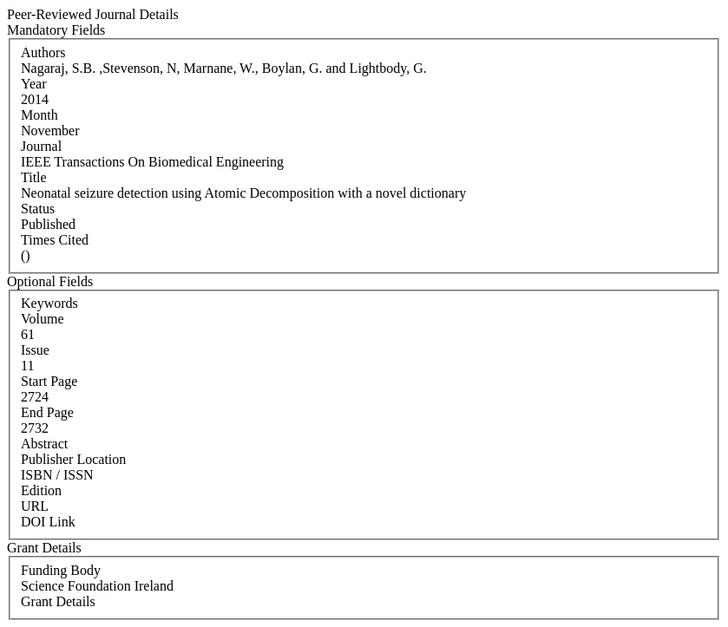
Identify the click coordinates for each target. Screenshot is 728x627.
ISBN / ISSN (57, 474)
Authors (43, 52)
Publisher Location (73, 459)
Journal (41, 146)
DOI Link (48, 521)
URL (35, 506)
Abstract (44, 443)
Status (38, 208)
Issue (35, 350)
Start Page (49, 381)
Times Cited (55, 239)
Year (33, 83)
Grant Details (58, 601)
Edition (41, 490)
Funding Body (61, 570)
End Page (47, 412)
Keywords (49, 303)
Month (39, 115)
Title (34, 177)
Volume (42, 318)
